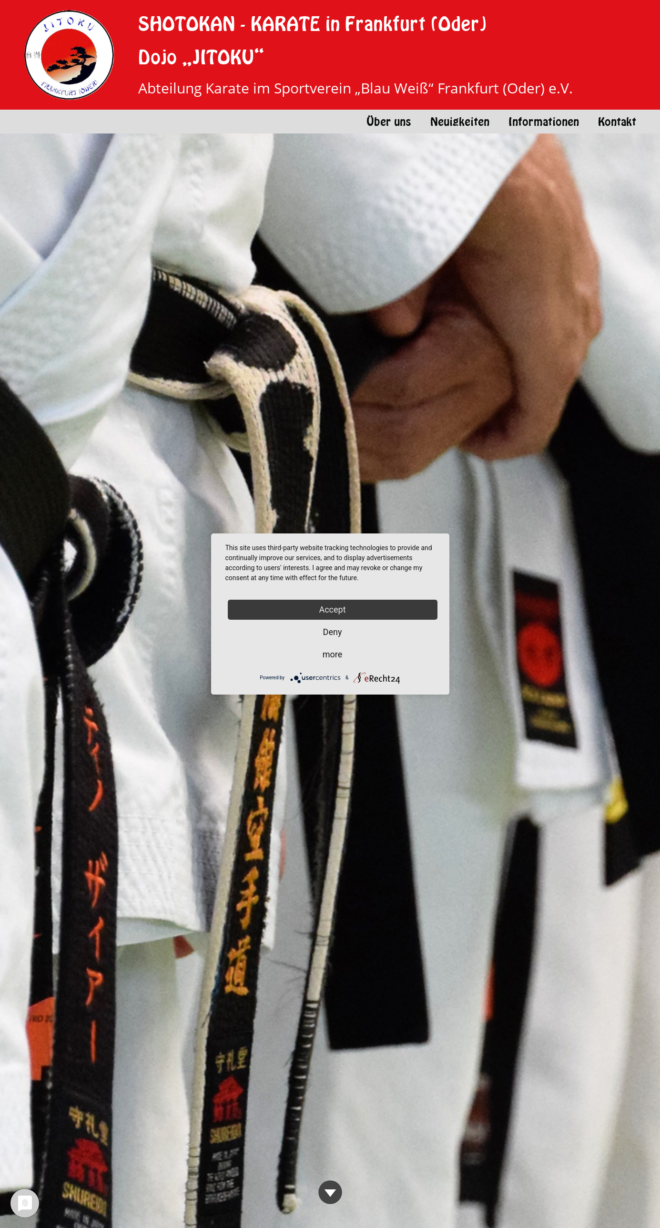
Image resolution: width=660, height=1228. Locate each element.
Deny (332, 632)
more (333, 654)
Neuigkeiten (459, 121)
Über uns (388, 121)
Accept (332, 609)
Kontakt (617, 121)
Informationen (543, 121)
